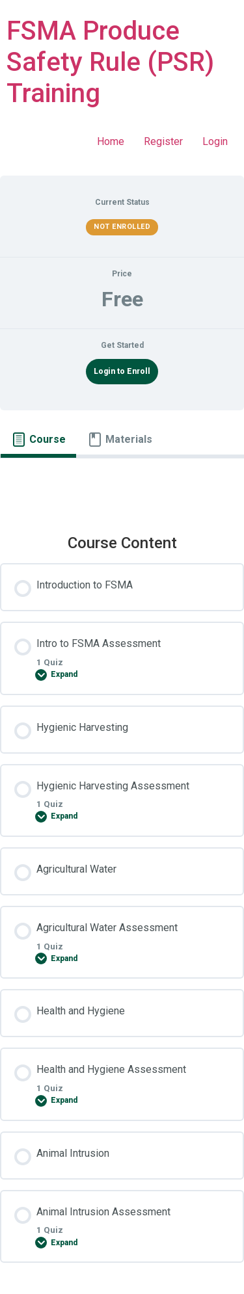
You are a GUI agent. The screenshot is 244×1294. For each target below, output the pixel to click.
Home (110, 141)
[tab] (38, 439)
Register (163, 141)
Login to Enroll (122, 371)
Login (215, 141)
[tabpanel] (122, 485)
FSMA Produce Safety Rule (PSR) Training (110, 62)
